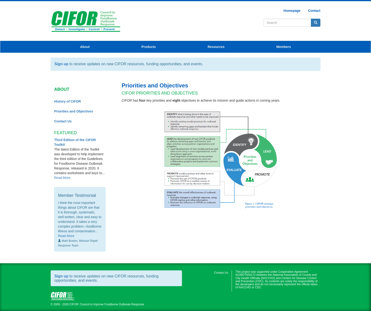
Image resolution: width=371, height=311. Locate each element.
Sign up (61, 64)
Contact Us (63, 121)
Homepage (291, 11)
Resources (216, 47)
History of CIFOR (67, 101)
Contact (314, 11)
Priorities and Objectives (73, 111)
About (84, 47)
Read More (62, 178)
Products (148, 47)
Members (283, 47)
